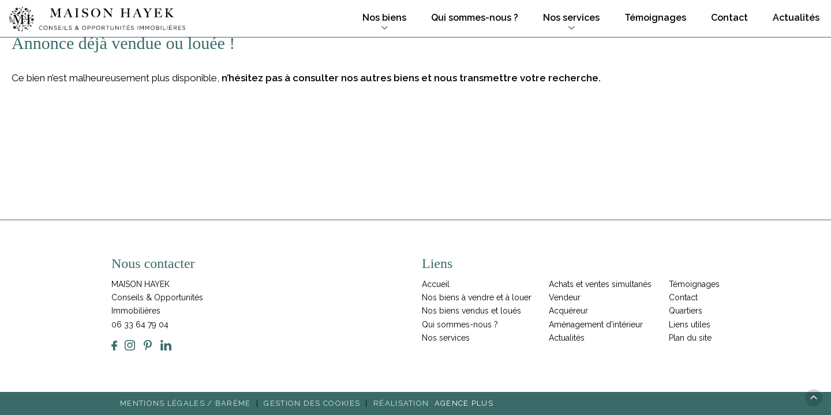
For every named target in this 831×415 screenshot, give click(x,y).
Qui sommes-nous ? (474, 17)
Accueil (436, 284)
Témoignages (655, 17)
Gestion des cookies (312, 403)
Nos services (571, 17)
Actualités (796, 17)
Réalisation (434, 403)
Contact (729, 17)
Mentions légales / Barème (185, 403)
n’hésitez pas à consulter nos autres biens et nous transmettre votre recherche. (411, 78)
